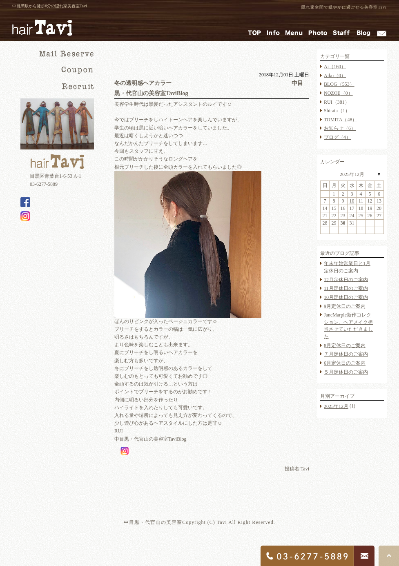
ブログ (337, 137)
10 (352, 201)
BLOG (339, 84)
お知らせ (340, 128)
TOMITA (340, 120)
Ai (335, 66)
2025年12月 (352, 174)
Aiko (335, 75)
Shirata (337, 111)
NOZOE (338, 93)
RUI (337, 102)
